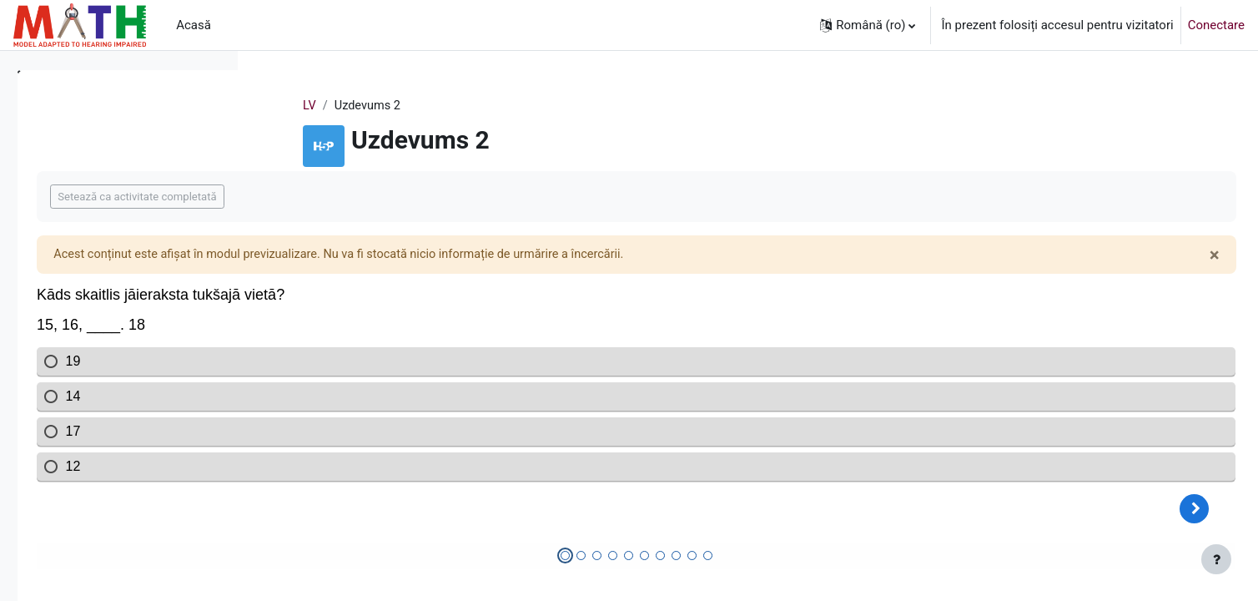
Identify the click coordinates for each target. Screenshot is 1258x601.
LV (408, 106)
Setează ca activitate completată (370, 197)
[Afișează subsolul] (1216, 559)
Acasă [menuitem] (193, 25)
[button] (867, 25)
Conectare (1216, 25)
